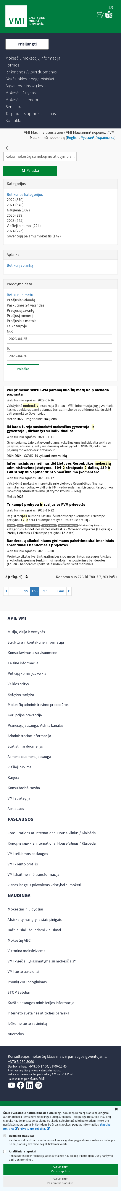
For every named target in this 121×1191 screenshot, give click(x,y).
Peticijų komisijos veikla (27, 673)
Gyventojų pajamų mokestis (34, 236)
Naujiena (18, 210)
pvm (20, 525)
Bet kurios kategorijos (25, 194)
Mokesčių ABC (19, 940)
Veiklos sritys (18, 684)
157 (44, 591)
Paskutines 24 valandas (25, 305)
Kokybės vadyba (21, 694)
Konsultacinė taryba (24, 788)
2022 (15, 200)
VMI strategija (19, 798)
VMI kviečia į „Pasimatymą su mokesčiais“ (42, 961)
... (17, 591)
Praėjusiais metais (21, 321)
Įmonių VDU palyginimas (27, 982)
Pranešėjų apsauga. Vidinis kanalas (35, 725)
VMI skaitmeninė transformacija (33, 874)
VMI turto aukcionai (23, 971)
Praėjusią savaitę (20, 310)
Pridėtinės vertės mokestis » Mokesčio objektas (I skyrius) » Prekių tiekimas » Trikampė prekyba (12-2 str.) (59, 531)
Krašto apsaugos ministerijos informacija (41, 1003)
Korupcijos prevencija (25, 715)
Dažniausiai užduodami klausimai (34, 930)
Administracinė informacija (29, 736)
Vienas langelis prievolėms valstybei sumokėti (44, 885)
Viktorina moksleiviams (26, 951)
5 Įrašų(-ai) (16, 577)
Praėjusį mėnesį (20, 315)
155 (25, 591)
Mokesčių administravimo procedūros (38, 704)
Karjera (13, 777)
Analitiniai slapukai (19, 1151)
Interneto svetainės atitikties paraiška (38, 1013)
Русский (87, 137)
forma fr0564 (49, 525)
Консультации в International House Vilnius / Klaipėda (52, 843)
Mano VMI (37, 1078)
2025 (15, 215)
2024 (15, 231)
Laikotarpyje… (19, 326)
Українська (105, 137)
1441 (61, 591)
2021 (15, 205)
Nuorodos (16, 1034)
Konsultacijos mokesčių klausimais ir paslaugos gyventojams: (57, 1056)
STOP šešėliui (19, 992)
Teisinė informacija (23, 663)
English (73, 137)
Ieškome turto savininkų (27, 1023)
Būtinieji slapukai (18, 1136)
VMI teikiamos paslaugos (28, 854)
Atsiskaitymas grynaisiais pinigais (35, 919)
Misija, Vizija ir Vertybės (26, 632)
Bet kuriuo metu (20, 295)
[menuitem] (32, 58)
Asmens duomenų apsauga (29, 756)
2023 (15, 220)
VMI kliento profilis (23, 864)
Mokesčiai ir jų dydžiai (25, 909)
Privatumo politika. (32, 1129)
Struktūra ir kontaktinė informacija (36, 642)
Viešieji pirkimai (24, 226)
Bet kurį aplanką (20, 265)
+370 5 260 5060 (21, 1061)
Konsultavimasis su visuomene (32, 653)
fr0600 (11, 525)
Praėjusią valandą (21, 300)
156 (34, 591)
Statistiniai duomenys (25, 746)
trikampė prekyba (68, 525)
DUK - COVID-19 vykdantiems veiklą (41, 455)
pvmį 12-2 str (32, 525)
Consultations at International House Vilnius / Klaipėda (52, 833)
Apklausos (16, 808)
